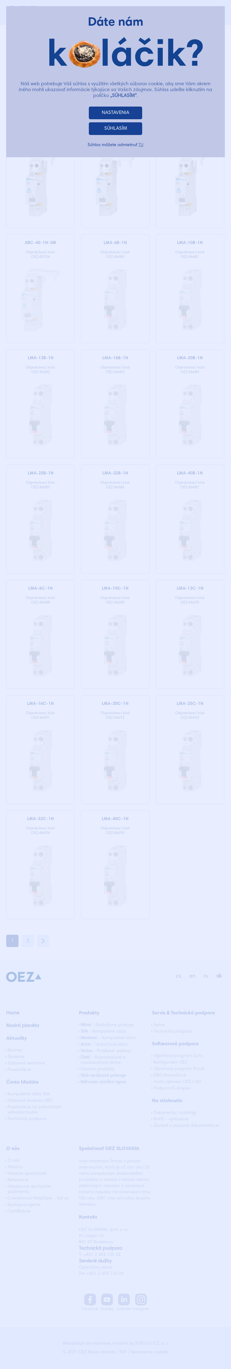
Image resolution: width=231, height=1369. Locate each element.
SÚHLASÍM (115, 128)
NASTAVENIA (115, 112)
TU (140, 145)
